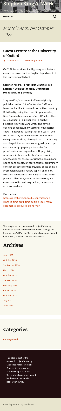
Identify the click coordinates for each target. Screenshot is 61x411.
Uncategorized (34, 60)
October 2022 (10, 295)
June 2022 (8, 305)
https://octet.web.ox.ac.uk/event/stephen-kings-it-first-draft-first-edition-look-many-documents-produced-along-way (28, 201)
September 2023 (11, 280)
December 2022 (11, 290)
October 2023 (10, 275)
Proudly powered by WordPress (18, 404)
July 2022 (7, 300)
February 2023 (10, 285)
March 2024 (8, 270)
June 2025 (8, 255)
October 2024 (10, 260)
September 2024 (11, 265)
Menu (6, 16)
